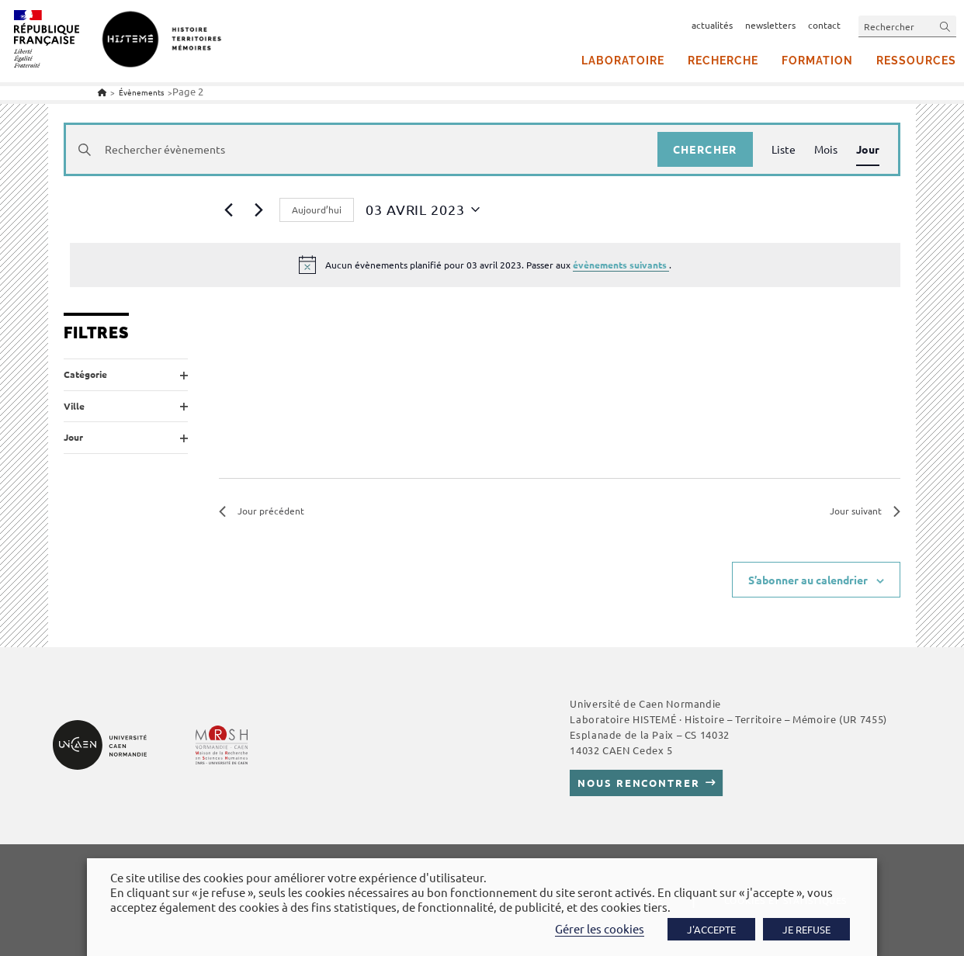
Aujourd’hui (317, 209)
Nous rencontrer (638, 782)
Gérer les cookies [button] (599, 928)
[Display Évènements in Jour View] (867, 149)
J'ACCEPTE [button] (711, 929)
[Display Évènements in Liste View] (784, 149)
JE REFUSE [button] (806, 929)
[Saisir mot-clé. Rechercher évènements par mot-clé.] (361, 149)
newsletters (770, 25)
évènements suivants (621, 264)
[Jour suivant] (258, 209)
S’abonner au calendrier (808, 580)
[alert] (485, 264)
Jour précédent (261, 510)
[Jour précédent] (228, 209)
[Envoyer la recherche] (945, 26)
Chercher (705, 149)
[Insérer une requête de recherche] (907, 26)
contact (824, 25)
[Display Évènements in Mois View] (825, 149)
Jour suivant (865, 510)
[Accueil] (102, 92)
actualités (712, 25)
